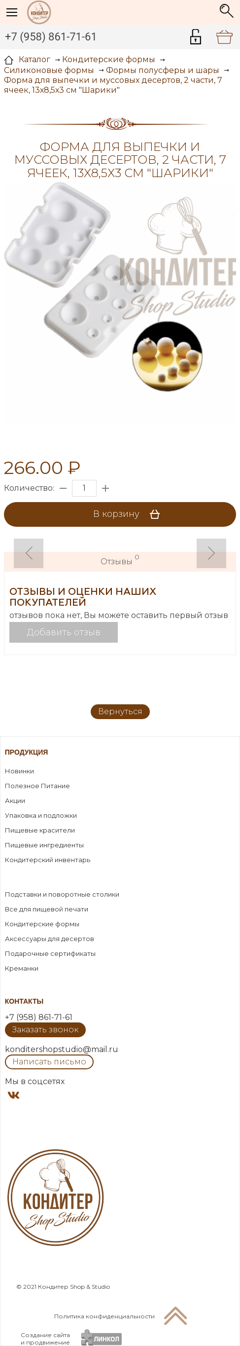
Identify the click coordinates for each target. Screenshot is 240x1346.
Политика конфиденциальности (104, 1316)
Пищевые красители (40, 830)
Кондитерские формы (42, 924)
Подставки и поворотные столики (62, 894)
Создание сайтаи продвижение (45, 1338)
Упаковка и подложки (41, 815)
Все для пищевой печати (46, 909)
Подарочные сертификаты (50, 953)
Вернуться (120, 711)
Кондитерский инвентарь (47, 860)
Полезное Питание (37, 786)
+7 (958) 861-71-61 (51, 37)
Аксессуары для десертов (49, 939)
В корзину (130, 514)
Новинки (19, 771)
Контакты (24, 1001)
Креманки (21, 968)
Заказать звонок (45, 1029)
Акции (15, 800)
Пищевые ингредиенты (44, 845)
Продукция (26, 752)
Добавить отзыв (64, 632)
